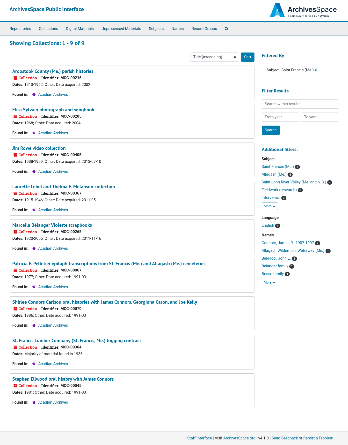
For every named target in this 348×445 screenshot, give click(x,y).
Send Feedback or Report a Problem (302, 438)
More (270, 206)
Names (178, 28)
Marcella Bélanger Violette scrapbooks (52, 225)
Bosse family (273, 274)
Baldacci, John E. (277, 258)
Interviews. (271, 197)
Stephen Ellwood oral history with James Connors (63, 379)
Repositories (20, 28)
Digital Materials (80, 28)
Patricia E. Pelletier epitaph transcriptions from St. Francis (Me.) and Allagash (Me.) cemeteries (108, 263)
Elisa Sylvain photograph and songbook (53, 109)
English (268, 225)
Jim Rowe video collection (39, 148)
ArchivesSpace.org (239, 438)
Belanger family (275, 266)
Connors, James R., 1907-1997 (288, 243)
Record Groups (204, 28)
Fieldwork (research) (280, 190)
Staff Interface (199, 438)
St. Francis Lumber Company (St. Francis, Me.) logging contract (76, 340)
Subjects (156, 28)
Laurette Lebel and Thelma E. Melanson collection (63, 186)
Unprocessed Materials (121, 28)
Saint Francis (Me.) (278, 166)
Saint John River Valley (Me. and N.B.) (294, 182)
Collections (48, 28)
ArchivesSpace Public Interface (46, 9)
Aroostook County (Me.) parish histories (52, 71)
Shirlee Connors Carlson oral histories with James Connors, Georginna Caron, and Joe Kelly (104, 302)
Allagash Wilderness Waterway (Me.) (294, 250)
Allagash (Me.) (275, 174)
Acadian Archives (53, 94)
